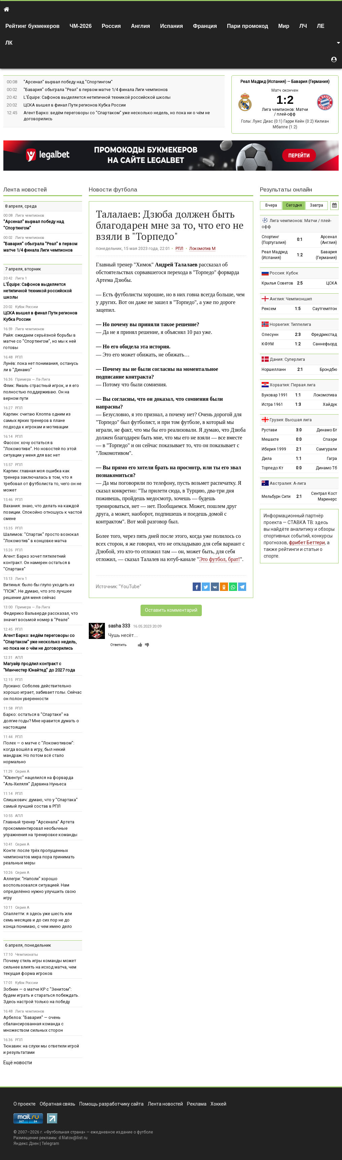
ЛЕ (321, 26)
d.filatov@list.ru (73, 1137)
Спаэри (330, 439)
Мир (283, 26)
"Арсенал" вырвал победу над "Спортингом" (68, 81)
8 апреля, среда (21, 206)
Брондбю (328, 369)
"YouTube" (130, 586)
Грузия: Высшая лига (291, 419)
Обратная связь (57, 1104)
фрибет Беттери (307, 542)
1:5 (298, 308)
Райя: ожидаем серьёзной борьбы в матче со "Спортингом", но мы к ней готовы (39, 341)
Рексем (269, 308)
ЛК (8, 43)
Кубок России (26, 307)
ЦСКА (331, 283)
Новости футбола (113, 189)
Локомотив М (202, 248)
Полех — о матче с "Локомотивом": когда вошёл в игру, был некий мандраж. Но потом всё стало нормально (38, 752)
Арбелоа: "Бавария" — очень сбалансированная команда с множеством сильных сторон (33, 1024)
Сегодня (294, 205)
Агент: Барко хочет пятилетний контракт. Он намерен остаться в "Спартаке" (36, 562)
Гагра (332, 458)
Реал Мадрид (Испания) (263, 81)
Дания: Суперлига (287, 359)
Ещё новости (17, 1062)
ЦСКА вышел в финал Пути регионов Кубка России (75, 105)
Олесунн (270, 334)
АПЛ (19, 657)
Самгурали (326, 449)
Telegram (50, 1143)
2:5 (300, 283)
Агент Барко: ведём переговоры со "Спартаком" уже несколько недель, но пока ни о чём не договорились (40, 642)
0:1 (300, 239)
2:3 (298, 334)
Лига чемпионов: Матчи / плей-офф (285, 112)
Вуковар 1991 (275, 395)
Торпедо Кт (272, 468)
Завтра (316, 205)
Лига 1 (21, 278)
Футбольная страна (64, 1132)
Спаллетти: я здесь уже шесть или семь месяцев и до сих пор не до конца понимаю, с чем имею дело (37, 920)
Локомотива (325, 395)
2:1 (300, 369)
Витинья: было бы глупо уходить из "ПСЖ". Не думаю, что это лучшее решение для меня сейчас (38, 591)
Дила (267, 458)
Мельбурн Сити (276, 496)
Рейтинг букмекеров (32, 26)
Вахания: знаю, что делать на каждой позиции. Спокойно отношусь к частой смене (42, 512)
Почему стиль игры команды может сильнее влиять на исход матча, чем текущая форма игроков (39, 967)
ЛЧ (303, 26)
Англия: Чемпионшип (291, 298)
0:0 (299, 439)
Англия (140, 26)
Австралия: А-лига (288, 483)
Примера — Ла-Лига (32, 379)
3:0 (299, 430)
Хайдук (330, 404)
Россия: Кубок (284, 272)
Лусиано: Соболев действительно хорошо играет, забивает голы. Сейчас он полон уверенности (42, 692)
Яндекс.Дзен (26, 1143)
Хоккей (218, 1104)
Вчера (271, 205)
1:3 (298, 404)
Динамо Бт (326, 430)
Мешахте (270, 439)
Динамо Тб (326, 468)
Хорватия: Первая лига (292, 384)
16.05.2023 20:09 (147, 626)
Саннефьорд (325, 344)
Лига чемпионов (29, 215)
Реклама (196, 1104)
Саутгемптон (324, 308)
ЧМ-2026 (81, 26)
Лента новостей (25, 189)
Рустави (269, 430)
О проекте (24, 1104)
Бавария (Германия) (310, 81)
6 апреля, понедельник (28, 945)
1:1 (298, 395)
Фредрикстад (324, 334)
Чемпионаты (26, 954)
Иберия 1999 (274, 449)
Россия (111, 26)
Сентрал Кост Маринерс (324, 496)
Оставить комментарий (171, 610)
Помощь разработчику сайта (111, 1104)
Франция (205, 26)
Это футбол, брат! (219, 559)
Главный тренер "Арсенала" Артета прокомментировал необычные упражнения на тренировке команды (40, 828)
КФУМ (268, 344)
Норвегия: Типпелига (290, 324)
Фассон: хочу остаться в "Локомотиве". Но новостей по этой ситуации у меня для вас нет (39, 449)
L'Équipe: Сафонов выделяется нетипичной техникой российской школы (97, 97)
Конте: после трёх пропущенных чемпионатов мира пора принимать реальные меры (39, 857)
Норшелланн (274, 369)
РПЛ (179, 248)
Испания (171, 26)
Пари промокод (247, 26)
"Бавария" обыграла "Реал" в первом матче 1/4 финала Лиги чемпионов (96, 89)
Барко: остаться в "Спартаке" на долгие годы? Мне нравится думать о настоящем (41, 721)
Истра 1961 (272, 404)
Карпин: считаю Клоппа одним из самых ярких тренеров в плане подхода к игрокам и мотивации (37, 420)
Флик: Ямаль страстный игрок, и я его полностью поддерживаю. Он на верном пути (41, 392)
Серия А (22, 771)
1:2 (300, 255)
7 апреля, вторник (23, 268)
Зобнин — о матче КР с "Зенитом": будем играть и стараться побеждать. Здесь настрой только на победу (41, 995)
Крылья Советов (277, 283)
